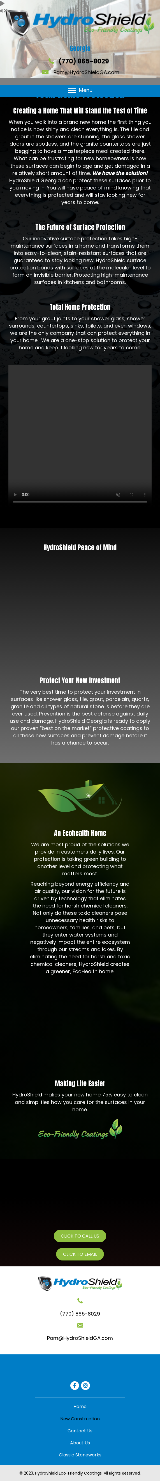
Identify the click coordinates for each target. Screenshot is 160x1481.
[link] (80, 1406)
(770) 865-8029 (84, 61)
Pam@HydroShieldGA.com (86, 72)
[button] (72, 90)
